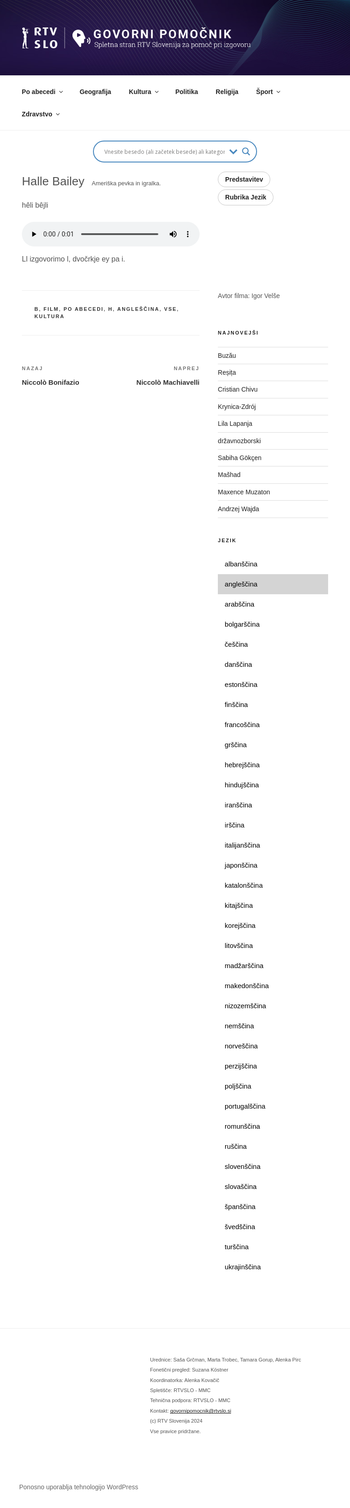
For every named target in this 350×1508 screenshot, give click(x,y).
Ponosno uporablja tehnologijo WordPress (78, 1487)
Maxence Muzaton (244, 492)
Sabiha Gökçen (240, 457)
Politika (186, 91)
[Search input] (164, 151)
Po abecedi (43, 91)
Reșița (227, 372)
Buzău (227, 355)
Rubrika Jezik (245, 197)
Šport (269, 91)
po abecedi (83, 309)
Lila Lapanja (235, 423)
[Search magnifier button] (246, 151)
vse (170, 309)
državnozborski (239, 441)
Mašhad (229, 474)
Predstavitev (244, 179)
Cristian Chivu (237, 389)
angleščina (138, 309)
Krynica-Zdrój (237, 406)
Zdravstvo (41, 114)
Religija (227, 91)
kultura (50, 316)
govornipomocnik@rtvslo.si (200, 1411)
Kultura (144, 91)
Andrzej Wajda (238, 509)
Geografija (95, 91)
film (51, 309)
